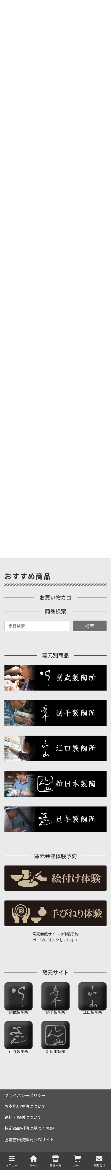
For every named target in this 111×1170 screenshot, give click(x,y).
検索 (89, 625)
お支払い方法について (25, 1106)
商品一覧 (55, 1161)
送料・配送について (23, 1117)
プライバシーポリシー (25, 1095)
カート (77, 1161)
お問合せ (99, 1161)
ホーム (33, 1161)
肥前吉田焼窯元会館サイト (29, 1139)
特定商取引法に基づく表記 (29, 1128)
